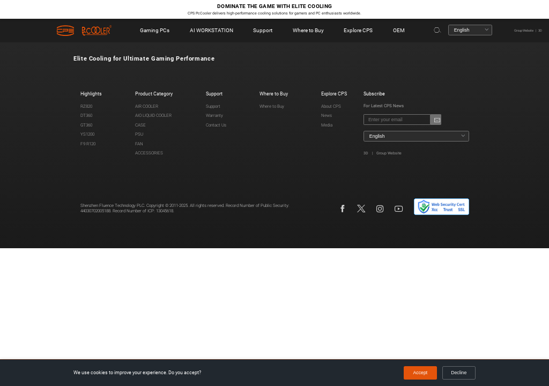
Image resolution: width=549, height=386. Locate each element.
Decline (458, 372)
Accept (420, 372)
